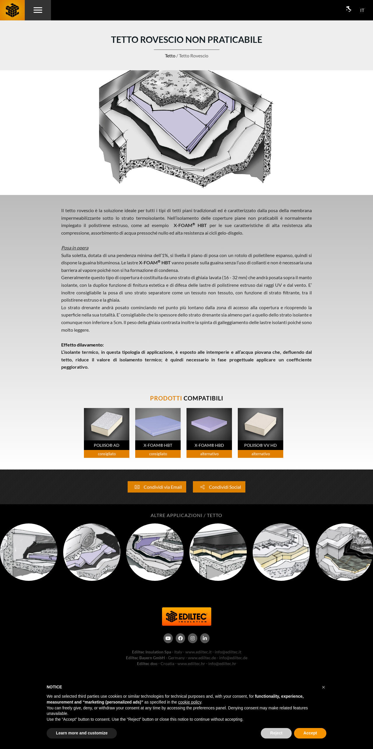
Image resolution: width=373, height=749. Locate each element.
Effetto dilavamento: (83, 344)
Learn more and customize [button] (82, 733)
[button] (323, 687)
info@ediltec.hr (222, 663)
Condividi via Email (157, 487)
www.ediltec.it (198, 651)
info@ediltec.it (228, 651)
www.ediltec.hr (191, 663)
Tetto (170, 55)
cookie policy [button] (189, 702)
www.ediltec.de (202, 657)
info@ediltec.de (233, 657)
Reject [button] (276, 733)
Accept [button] (310, 733)
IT (362, 10)
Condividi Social (219, 487)
